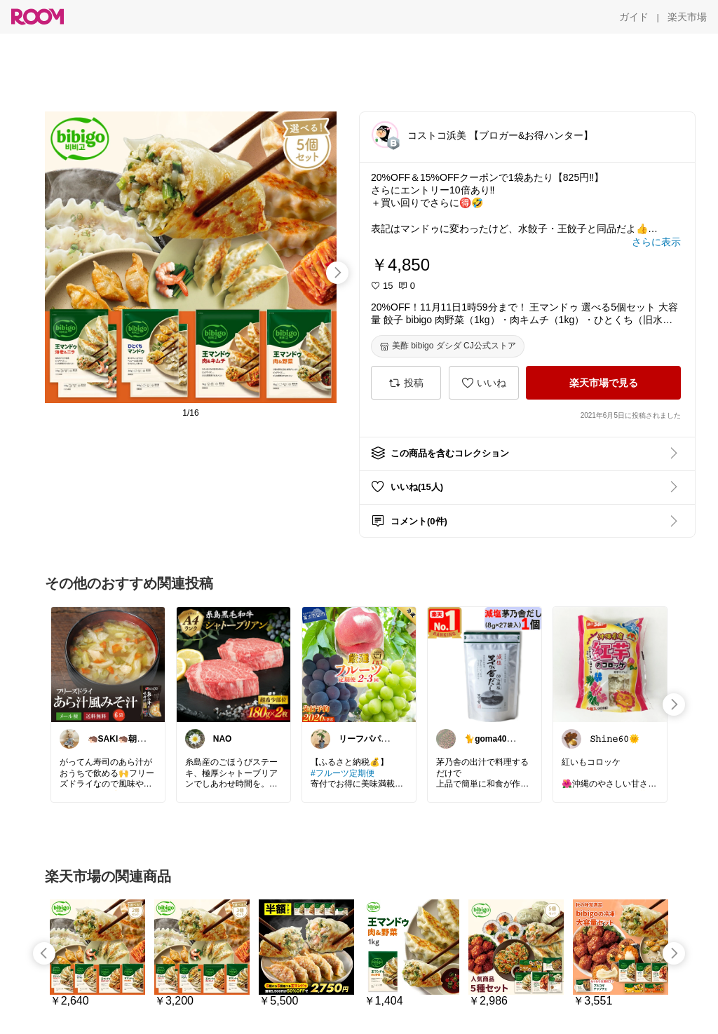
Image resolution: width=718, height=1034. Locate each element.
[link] (108, 664)
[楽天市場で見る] (603, 383)
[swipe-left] (44, 953)
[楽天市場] (687, 17)
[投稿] (406, 383)
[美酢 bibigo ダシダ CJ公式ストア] (447, 346)
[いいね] (484, 383)
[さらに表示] (656, 242)
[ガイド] (634, 17)
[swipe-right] (337, 272)
